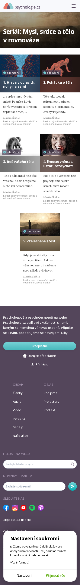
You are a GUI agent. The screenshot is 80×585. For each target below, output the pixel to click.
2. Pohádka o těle (58, 82)
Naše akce (20, 435)
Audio (17, 401)
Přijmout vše (55, 575)
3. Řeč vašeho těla (18, 161)
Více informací (19, 562)
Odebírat (72, 486)
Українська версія (17, 519)
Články (18, 393)
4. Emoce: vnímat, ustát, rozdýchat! (58, 163)
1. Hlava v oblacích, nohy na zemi (19, 84)
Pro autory (51, 401)
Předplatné (40, 346)
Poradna (19, 418)
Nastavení (24, 575)
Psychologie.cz (21, 6)
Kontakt (49, 410)
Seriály (18, 427)
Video (17, 410)
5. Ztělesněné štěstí (40, 241)
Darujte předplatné (39, 356)
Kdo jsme (50, 393)
